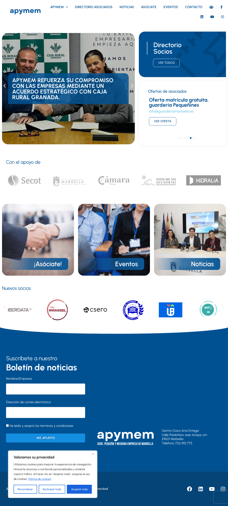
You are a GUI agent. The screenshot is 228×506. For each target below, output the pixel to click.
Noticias (127, 7)
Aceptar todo (79, 489)
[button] (4, 85)
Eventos (171, 7)
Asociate (148, 7)
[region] (52, 474)
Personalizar (25, 489)
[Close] (93, 454)
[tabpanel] (182, 113)
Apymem (59, 7)
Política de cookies (39, 479)
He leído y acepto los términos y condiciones (41, 426)
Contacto (193, 7)
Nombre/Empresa (19, 379)
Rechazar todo (52, 489)
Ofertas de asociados (167, 91)
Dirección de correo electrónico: (45, 409)
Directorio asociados (93, 7)
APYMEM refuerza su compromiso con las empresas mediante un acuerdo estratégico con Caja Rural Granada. (62, 89)
